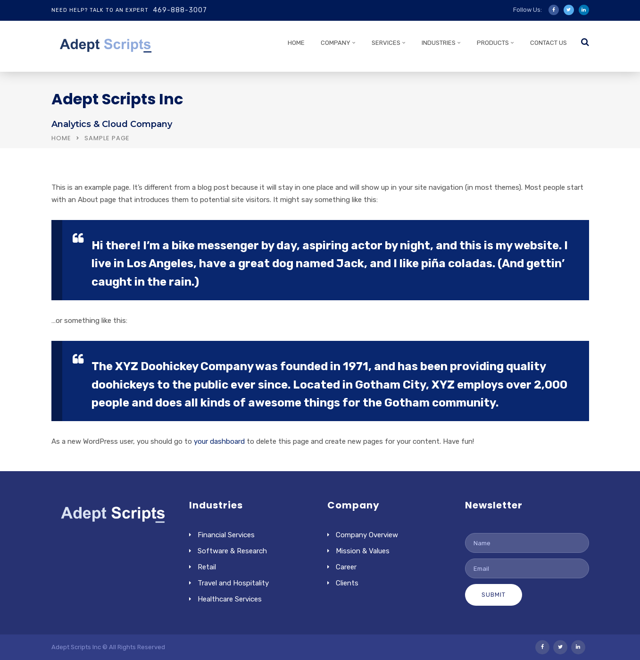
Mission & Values (363, 551)
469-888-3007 (180, 10)
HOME (296, 42)
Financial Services (226, 535)
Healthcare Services (230, 599)
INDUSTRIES (439, 42)
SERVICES (386, 42)
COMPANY (335, 42)
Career (346, 567)
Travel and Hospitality (233, 583)
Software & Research (232, 551)
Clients (347, 583)
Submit (494, 594)
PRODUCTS (493, 42)
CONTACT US (548, 42)
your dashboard (219, 441)
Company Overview (367, 535)
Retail (207, 567)
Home (61, 138)
